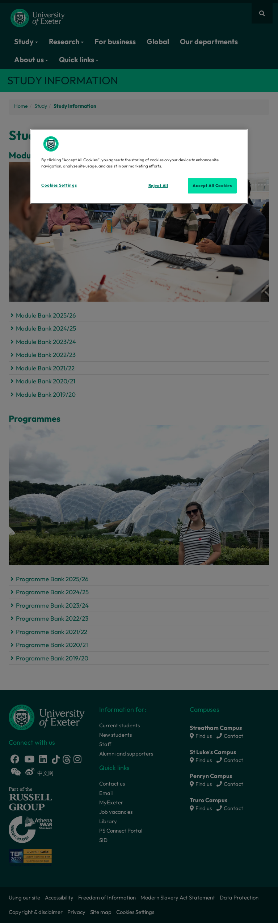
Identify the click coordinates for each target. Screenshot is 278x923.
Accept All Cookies (212, 185)
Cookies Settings (59, 185)
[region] (139, 166)
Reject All (158, 185)
